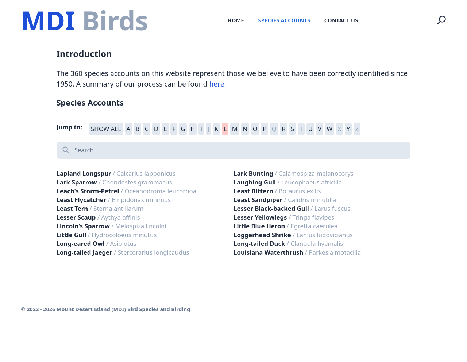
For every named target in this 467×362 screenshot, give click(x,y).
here (216, 84)
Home (236, 20)
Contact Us (341, 20)
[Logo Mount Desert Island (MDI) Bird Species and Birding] (85, 20)
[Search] (441, 20)
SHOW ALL (106, 129)
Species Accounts (284, 20)
